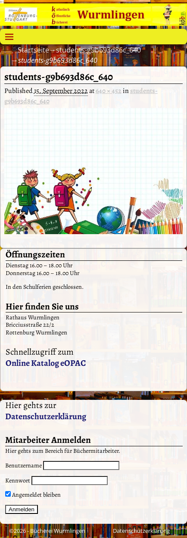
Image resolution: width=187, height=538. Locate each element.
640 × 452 (109, 91)
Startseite (33, 50)
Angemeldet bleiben (33, 495)
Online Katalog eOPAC (46, 363)
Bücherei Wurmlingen (57, 531)
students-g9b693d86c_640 (98, 50)
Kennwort (17, 480)
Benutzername (23, 465)
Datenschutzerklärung (45, 416)
